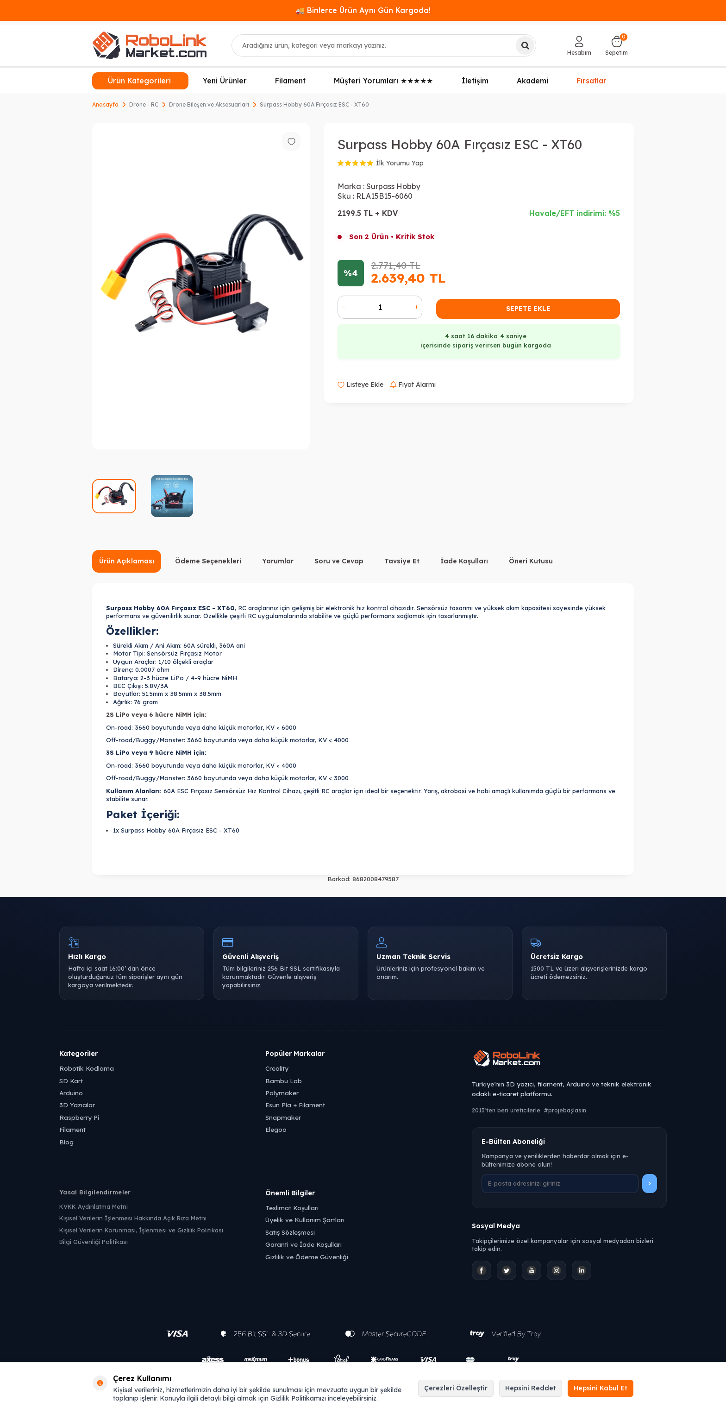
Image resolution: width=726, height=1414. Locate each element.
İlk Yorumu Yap (400, 163)
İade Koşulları (464, 561)
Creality (276, 1068)
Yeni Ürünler (225, 80)
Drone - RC (143, 104)
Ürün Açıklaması (126, 561)
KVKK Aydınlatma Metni (93, 1206)
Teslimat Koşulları (292, 1208)
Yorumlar (278, 561)
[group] (201, 286)
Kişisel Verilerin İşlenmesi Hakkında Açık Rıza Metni (133, 1218)
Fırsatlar (591, 79)
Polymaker (282, 1093)
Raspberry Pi (79, 1117)
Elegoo (276, 1129)
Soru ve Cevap (338, 561)
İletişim (475, 80)
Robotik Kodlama (86, 1068)
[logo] (150, 45)
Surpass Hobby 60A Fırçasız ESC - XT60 (314, 104)
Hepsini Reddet (530, 1388)
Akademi (532, 80)
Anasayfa (105, 104)
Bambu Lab (283, 1081)
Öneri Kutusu (531, 561)
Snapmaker (283, 1117)
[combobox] (384, 45)
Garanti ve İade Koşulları (303, 1244)
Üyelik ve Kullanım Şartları (304, 1220)
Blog (66, 1142)
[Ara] (525, 45)
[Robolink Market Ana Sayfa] (569, 1059)
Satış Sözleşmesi (290, 1232)
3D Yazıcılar (77, 1105)
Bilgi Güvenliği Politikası (93, 1241)
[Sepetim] (616, 45)
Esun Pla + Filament (295, 1105)
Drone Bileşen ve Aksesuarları (209, 104)
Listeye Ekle (360, 384)
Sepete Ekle (528, 308)
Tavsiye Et (401, 561)
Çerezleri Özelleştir (456, 1388)
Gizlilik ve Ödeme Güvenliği (306, 1257)
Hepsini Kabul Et (600, 1388)
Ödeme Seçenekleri (208, 561)
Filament (290, 80)
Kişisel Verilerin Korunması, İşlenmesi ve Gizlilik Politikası (141, 1230)
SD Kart (71, 1081)
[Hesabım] (579, 45)
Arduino (71, 1093)
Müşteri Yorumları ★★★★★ (383, 80)
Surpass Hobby (393, 186)
